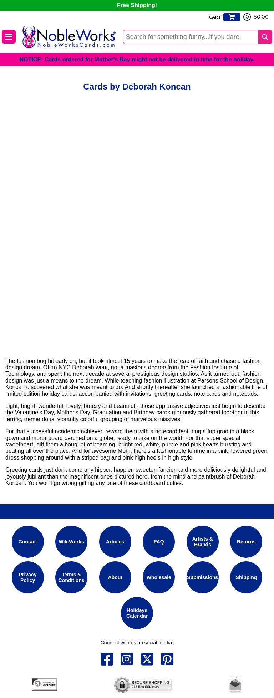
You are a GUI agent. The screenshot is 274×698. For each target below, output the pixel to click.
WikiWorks (71, 542)
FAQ (159, 542)
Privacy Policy (28, 577)
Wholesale (159, 577)
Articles (115, 542)
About (115, 577)
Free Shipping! (137, 5)
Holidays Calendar (137, 613)
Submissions (202, 577)
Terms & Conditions (72, 577)
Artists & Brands (202, 541)
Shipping (246, 577)
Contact (28, 542)
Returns (246, 542)
